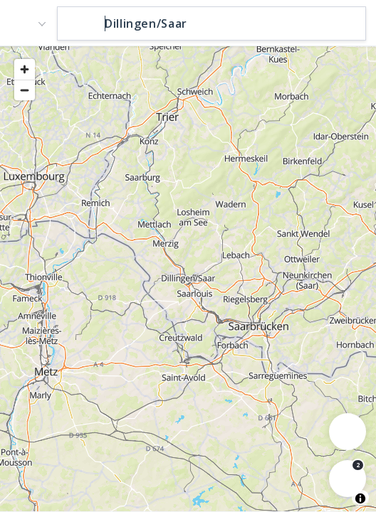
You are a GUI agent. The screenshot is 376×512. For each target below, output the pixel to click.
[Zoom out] (24, 90)
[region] (188, 278)
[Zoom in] (24, 69)
